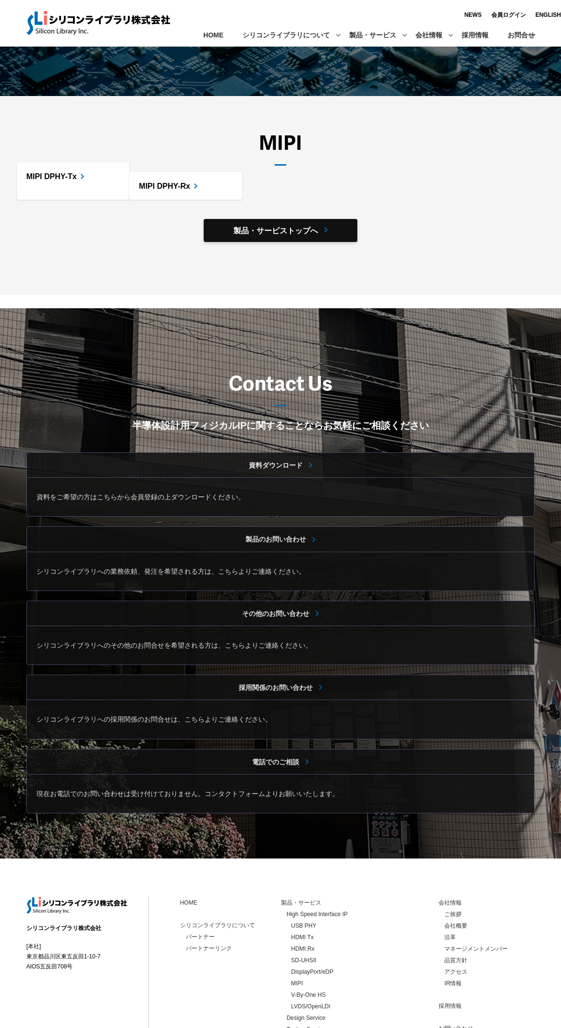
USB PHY (304, 849)
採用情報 (475, 35)
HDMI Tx (302, 861)
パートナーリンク (209, 872)
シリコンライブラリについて (291, 35)
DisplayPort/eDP (312, 895)
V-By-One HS (308, 918)
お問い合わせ (456, 952)
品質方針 (455, 884)
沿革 (450, 861)
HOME (213, 35)
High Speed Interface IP (148, 66)
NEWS (446, 15)
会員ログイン (482, 15)
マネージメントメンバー (476, 872)
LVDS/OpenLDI (310, 930)
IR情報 (453, 907)
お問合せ (521, 35)
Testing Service (306, 953)
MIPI (297, 907)
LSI (291, 964)
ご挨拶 (453, 837)
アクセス (455, 895)
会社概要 (455, 849)
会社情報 (433, 35)
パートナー (200, 860)
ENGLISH (522, 15)
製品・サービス (377, 35)
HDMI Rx (303, 872)
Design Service (306, 941)
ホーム (36, 66)
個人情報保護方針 (467, 963)
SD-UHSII (304, 884)
